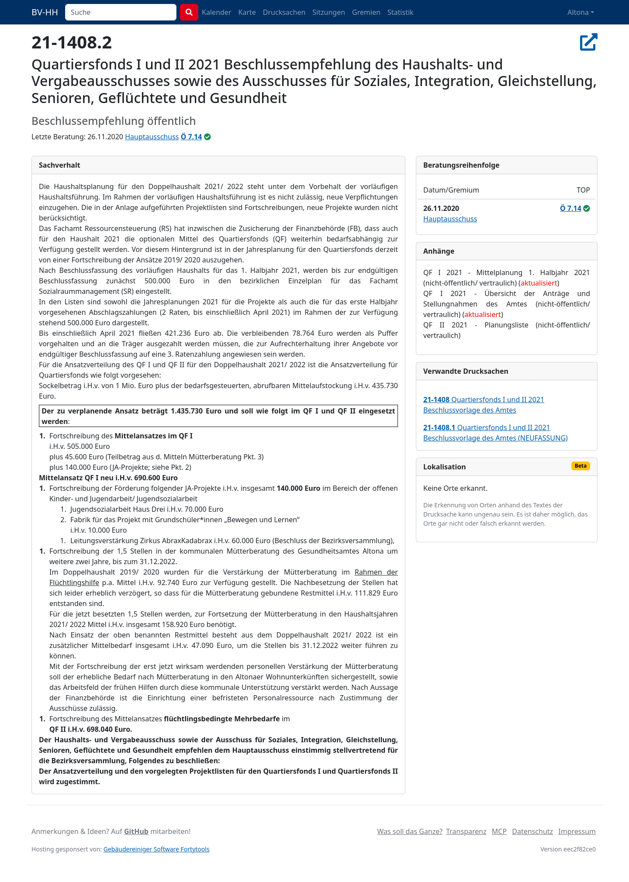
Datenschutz (532, 831)
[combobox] (120, 12)
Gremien (366, 12)
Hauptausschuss (152, 136)
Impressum (577, 831)
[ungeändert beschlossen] (207, 136)
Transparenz (466, 831)
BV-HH (44, 12)
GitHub (136, 831)
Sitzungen (328, 12)
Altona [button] (578, 12)
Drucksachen (284, 12)
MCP (499, 831)
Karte (247, 12)
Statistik (400, 12)
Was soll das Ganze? (409, 831)
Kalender (216, 12)
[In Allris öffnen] (589, 42)
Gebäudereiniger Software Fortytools (157, 849)
